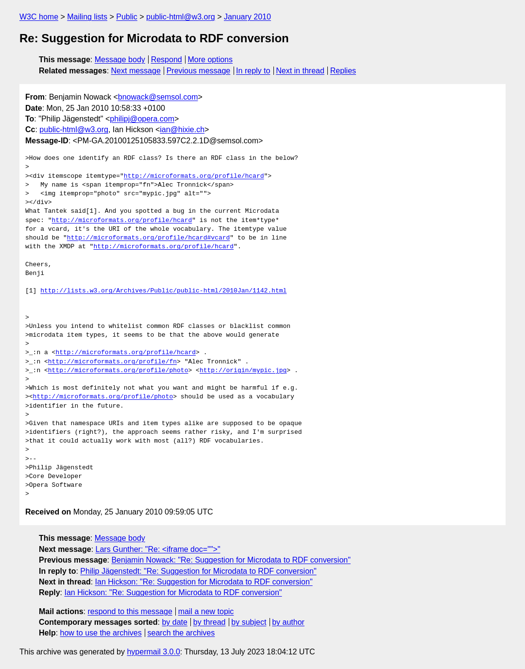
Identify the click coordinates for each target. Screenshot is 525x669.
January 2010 (247, 17)
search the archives (181, 633)
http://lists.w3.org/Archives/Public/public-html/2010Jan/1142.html (163, 291)
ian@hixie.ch (182, 129)
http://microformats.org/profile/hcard (194, 176)
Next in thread (300, 71)
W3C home (38, 17)
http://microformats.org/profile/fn (112, 362)
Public (126, 17)
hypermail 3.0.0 (153, 652)
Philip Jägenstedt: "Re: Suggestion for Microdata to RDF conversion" (198, 571)
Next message (136, 71)
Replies (343, 71)
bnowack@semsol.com (158, 97)
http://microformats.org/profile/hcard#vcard (148, 238)
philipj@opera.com (142, 119)
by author (288, 622)
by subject (248, 622)
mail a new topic (206, 611)
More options (210, 59)
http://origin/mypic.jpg (243, 370)
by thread (209, 622)
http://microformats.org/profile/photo (118, 370)
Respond (166, 59)
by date (174, 622)
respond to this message (129, 611)
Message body (120, 59)
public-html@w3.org (180, 17)
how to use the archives (101, 633)
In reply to (253, 71)
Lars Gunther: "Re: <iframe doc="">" (158, 549)
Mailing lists (87, 17)
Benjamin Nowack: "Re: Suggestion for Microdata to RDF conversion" (230, 560)
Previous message (199, 71)
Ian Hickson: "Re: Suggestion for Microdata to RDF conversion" (204, 582)
